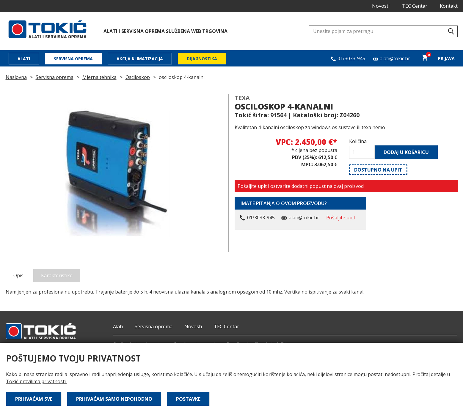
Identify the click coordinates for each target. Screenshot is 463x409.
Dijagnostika (202, 58)
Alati (24, 58)
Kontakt (449, 6)
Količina (358, 141)
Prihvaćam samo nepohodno (114, 399)
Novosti (381, 6)
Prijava (446, 58)
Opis (18, 275)
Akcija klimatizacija (140, 58)
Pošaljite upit (340, 217)
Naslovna (16, 77)
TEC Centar (414, 6)
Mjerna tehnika (99, 77)
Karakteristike (57, 275)
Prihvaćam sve (33, 399)
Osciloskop (137, 77)
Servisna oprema (73, 58)
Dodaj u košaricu (406, 152)
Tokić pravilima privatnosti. (36, 381)
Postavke (188, 399)
